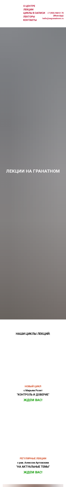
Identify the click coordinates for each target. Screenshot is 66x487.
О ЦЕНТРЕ (29, 6)
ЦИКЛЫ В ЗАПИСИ (34, 12)
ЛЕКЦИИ (28, 9)
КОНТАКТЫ (30, 20)
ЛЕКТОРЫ (29, 16)
